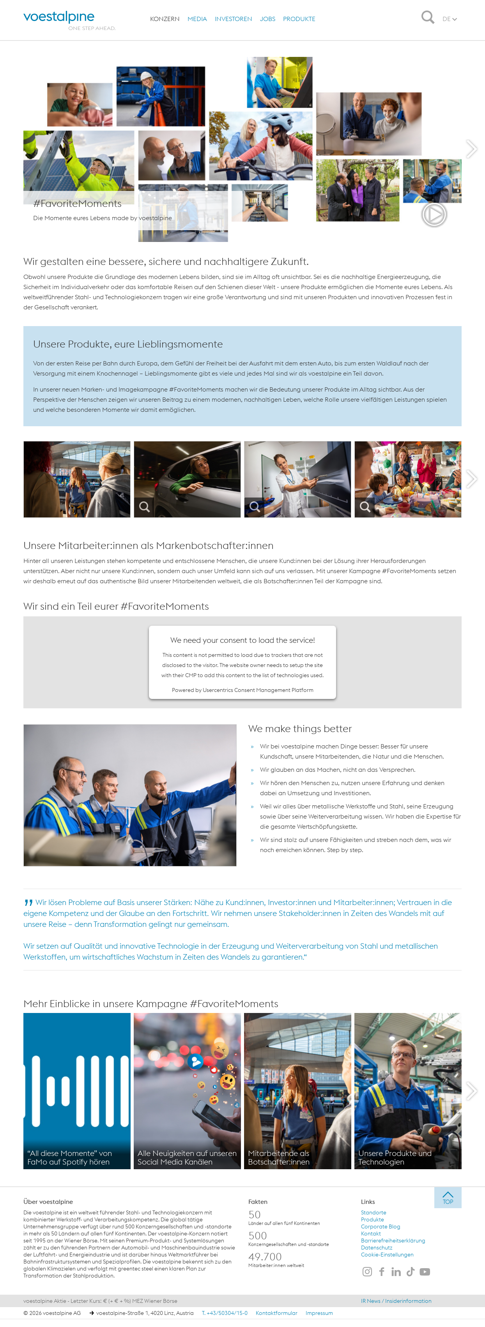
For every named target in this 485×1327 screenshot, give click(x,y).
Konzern (165, 19)
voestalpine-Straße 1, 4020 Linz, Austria (145, 1312)
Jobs (267, 19)
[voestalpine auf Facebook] (381, 1272)
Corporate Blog (380, 1226)
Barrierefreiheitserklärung (393, 1240)
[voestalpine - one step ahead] (67, 20)
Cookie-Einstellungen (387, 1254)
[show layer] (242, 149)
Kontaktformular (276, 1312)
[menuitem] (165, 18)
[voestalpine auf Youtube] (425, 1272)
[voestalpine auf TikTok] (410, 1272)
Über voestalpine (48, 1201)
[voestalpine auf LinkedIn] (396, 1272)
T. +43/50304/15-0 (225, 1312)
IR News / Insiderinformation (396, 1300)
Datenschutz (377, 1247)
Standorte (373, 1212)
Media (197, 19)
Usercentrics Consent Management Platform (258, 689)
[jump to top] (448, 1197)
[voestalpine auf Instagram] (367, 1272)
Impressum (319, 1312)
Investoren (233, 19)
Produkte (299, 19)
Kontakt (371, 1233)
